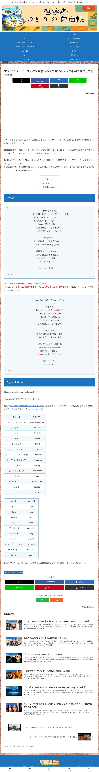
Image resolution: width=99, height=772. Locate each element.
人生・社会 (24, 765)
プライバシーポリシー (71, 765)
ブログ (32, 765)
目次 (46, 173)
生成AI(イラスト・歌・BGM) (14, 566)
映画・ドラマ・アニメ (42, 763)
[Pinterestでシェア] (72, 80)
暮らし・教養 (88, 763)
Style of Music (50, 181)
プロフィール (57, 765)
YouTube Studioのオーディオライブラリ (27, 400)
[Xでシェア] (11, 80)
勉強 (38, 765)
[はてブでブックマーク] (42, 80)
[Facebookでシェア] (26, 80)
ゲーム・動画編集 (27, 763)
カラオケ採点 (56, 763)
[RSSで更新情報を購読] (52, 594)
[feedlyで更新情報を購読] (47, 594)
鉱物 (13, 763)
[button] (87, 80)
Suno (34, 134)
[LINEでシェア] (57, 80)
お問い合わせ (46, 765)
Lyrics (47, 178)
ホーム (8, 763)
